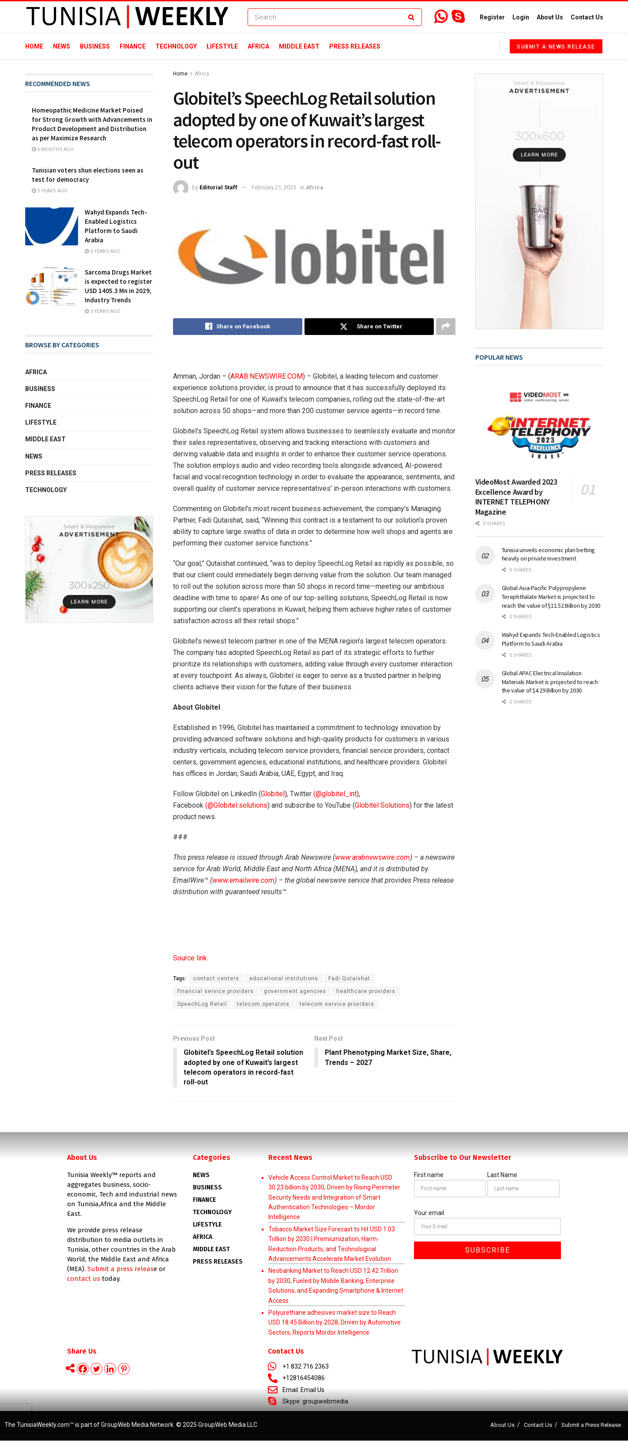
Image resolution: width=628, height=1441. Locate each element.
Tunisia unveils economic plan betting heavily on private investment (548, 554)
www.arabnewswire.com (372, 857)
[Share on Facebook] (237, 326)
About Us (550, 17)
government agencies (295, 991)
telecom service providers (337, 1004)
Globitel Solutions (382, 805)
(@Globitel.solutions (236, 805)
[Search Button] (413, 17)
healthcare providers (365, 991)
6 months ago (53, 149)
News (61, 46)
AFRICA (202, 1237)
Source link (190, 958)
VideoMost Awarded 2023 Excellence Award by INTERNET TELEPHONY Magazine (516, 497)
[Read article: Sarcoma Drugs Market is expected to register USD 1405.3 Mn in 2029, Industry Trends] (51, 286)
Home (34, 46)
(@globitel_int (335, 794)
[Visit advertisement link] (89, 569)
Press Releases (354, 46)
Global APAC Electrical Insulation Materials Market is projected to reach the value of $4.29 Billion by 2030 (550, 681)
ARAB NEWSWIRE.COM (266, 376)
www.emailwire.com (243, 880)
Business (95, 46)
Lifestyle (222, 46)
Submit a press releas (120, 1269)
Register (492, 17)
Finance (133, 46)
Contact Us (587, 17)
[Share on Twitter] (369, 326)
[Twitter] (96, 1369)
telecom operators (263, 1004)
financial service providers (215, 991)
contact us (83, 1279)
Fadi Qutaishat (349, 978)
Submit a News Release (556, 47)
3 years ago (50, 191)
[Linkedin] (110, 1369)
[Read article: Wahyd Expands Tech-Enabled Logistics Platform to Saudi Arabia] (51, 226)
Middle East (299, 46)
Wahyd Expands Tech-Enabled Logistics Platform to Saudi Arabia (551, 639)
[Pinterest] (124, 1369)
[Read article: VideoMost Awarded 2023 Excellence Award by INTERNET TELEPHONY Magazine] (539, 424)
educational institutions (283, 978)
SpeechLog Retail (202, 1004)
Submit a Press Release (591, 1425)
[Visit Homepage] (127, 17)
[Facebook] (83, 1369)
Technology (176, 46)
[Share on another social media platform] (445, 326)
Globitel (273, 794)
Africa (258, 46)
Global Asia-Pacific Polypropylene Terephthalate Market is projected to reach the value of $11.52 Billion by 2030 (551, 596)
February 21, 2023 (274, 187)
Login (520, 17)
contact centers (216, 978)
